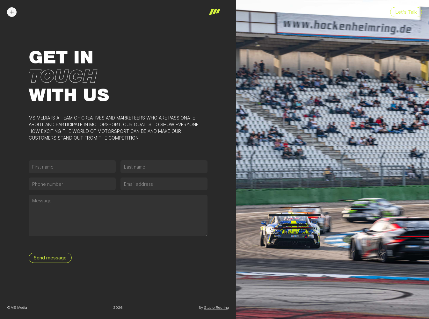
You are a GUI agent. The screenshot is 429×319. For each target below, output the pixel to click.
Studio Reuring (216, 307)
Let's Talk (406, 12)
